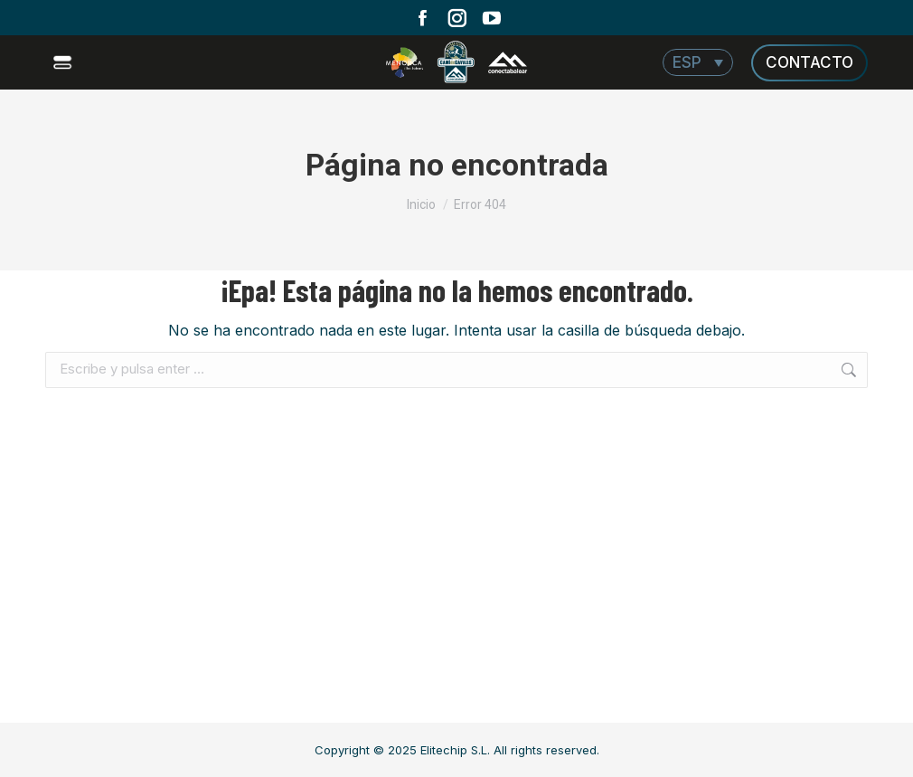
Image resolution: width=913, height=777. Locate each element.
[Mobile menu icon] (64, 62)
